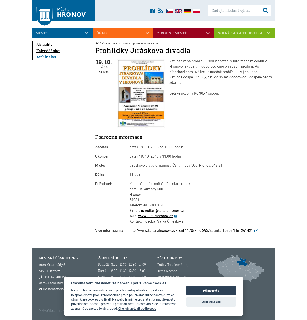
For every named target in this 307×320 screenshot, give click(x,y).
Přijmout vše (211, 290)
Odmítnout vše (211, 301)
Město (62, 33)
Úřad (123, 33)
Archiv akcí (46, 57)
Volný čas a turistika (244, 33)
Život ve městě (184, 33)
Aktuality (44, 44)
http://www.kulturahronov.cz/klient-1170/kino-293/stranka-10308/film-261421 (191, 230)
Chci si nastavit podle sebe (137, 308)
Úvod (97, 45)
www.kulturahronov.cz (155, 216)
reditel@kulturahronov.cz (164, 210)
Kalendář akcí (48, 50)
